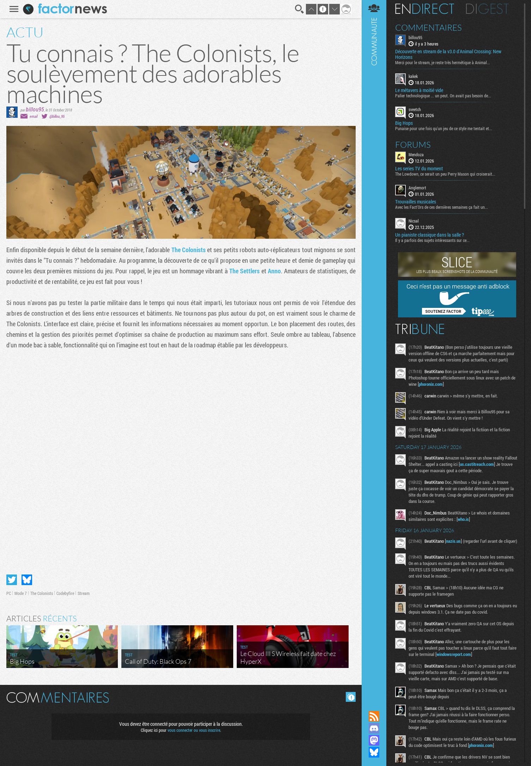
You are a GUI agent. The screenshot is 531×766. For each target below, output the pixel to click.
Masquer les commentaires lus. (351, 697)
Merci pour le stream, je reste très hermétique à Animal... (442, 62)
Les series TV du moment (419, 168)
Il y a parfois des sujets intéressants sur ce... (432, 240)
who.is (463, 519)
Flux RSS (374, 716)
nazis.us (453, 541)
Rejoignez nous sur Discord (374, 728)
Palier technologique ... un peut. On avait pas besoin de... (443, 95)
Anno (274, 271)
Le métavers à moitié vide (419, 90)
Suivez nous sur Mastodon (374, 740)
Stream (84, 593)
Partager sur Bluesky (27, 579)
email (33, 116)
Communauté (374, 348)
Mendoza (416, 154)
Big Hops (404, 123)
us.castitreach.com (477, 464)
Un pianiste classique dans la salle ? (429, 235)
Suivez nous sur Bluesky (374, 752)
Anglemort (417, 187)
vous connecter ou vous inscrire (194, 730)
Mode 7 (20, 593)
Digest (487, 9)
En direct (424, 9)
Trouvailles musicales (415, 202)
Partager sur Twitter (11, 579)
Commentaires (428, 27)
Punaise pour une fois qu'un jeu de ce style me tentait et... (443, 128)
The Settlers (244, 271)
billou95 (35, 109)
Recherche (299, 9)
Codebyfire (65, 593)
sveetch (415, 109)
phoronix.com (431, 384)
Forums (413, 144)
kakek (413, 76)
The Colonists (188, 249)
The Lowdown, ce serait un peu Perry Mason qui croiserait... (445, 174)
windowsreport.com (453, 654)
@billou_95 (57, 116)
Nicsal (414, 221)
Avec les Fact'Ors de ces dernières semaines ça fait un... (441, 207)
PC (8, 593)
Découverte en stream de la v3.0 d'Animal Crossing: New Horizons (448, 54)
